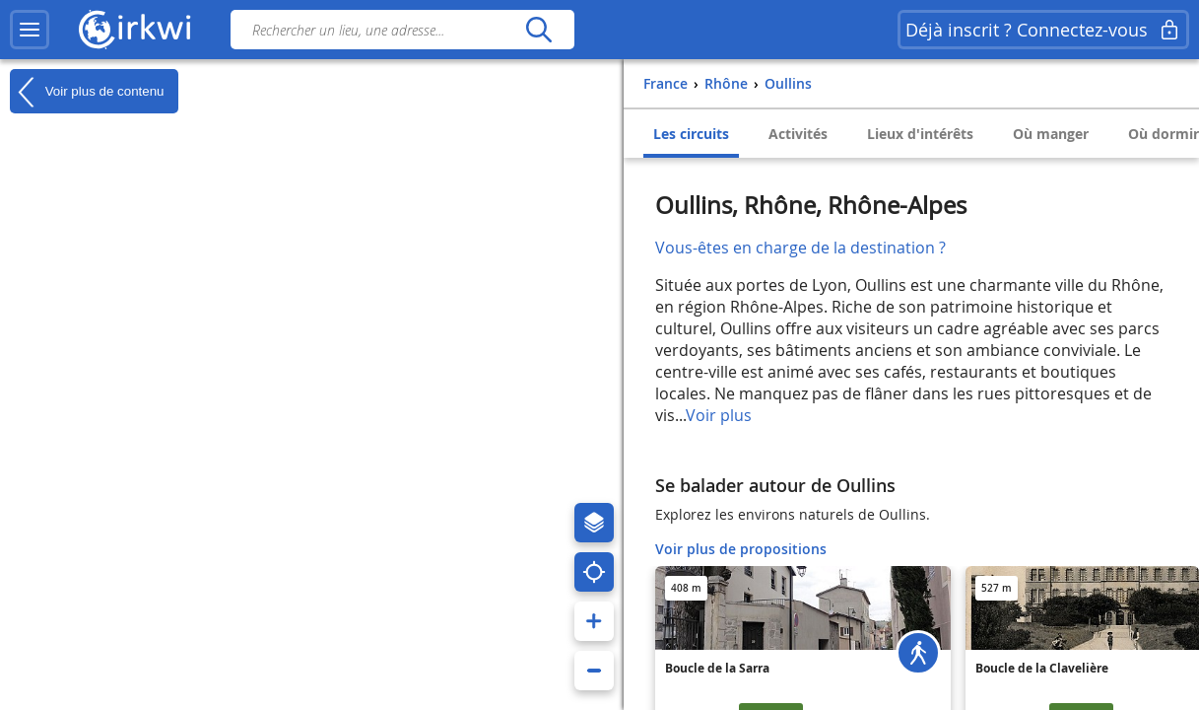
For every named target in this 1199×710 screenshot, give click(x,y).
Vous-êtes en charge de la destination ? (800, 247)
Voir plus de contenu (87, 91)
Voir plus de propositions (741, 548)
